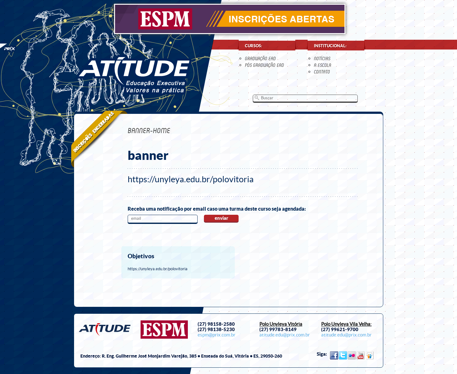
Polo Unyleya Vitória (280, 324)
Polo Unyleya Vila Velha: (346, 324)
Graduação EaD (260, 58)
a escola (322, 65)
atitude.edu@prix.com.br (284, 334)
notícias (322, 58)
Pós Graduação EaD (264, 65)
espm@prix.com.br (216, 334)
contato (322, 72)
